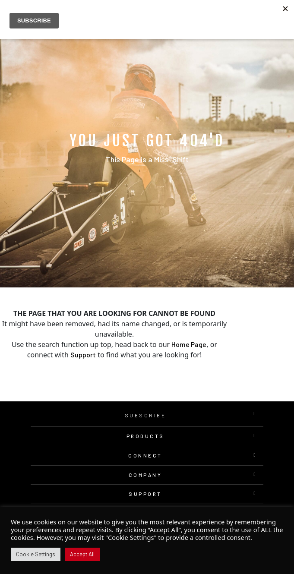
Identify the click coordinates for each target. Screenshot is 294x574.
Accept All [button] (82, 554)
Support (83, 354)
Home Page (188, 344)
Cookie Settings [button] (35, 554)
